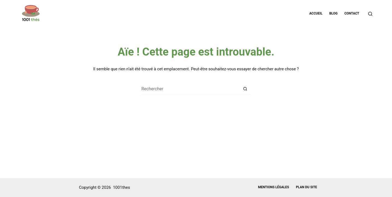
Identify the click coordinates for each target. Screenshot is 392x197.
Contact (351, 13)
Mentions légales (273, 187)
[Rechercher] (370, 14)
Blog (333, 13)
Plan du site (306, 187)
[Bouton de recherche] (245, 88)
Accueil (315, 13)
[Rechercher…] (191, 88)
